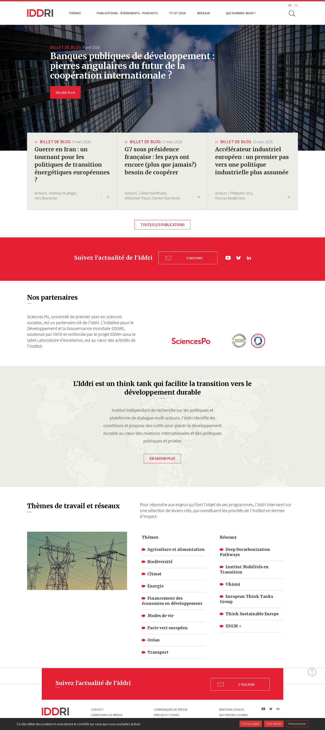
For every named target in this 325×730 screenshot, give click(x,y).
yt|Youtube (228, 257)
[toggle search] (291, 13)
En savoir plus (162, 457)
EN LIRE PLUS (65, 92)
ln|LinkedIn (249, 257)
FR (289, 5)
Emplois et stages (166, 714)
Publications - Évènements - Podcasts (127, 13)
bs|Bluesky (238, 257)
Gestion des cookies (233, 714)
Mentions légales (231, 708)
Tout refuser (273, 724)
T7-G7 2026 (177, 13)
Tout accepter (251, 724)
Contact (97, 708)
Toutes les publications (162, 224)
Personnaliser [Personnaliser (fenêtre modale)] (297, 724)
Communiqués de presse (171, 708)
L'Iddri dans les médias (107, 714)
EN (296, 5)
